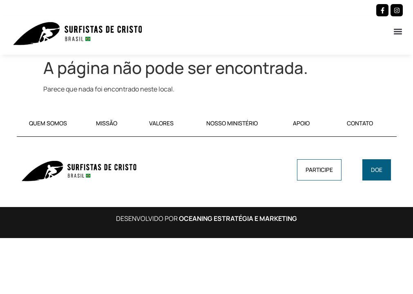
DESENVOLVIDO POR (206, 218)
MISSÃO (106, 123)
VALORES (161, 123)
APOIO (301, 123)
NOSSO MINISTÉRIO (232, 123)
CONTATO (360, 123)
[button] (398, 31)
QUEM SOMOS (48, 123)
